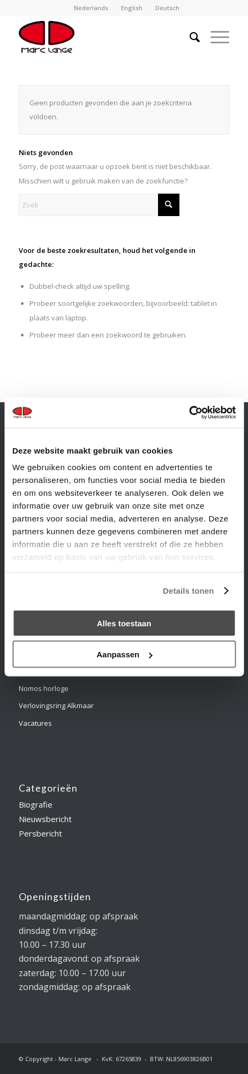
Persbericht (40, 833)
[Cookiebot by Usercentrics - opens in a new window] (189, 413)
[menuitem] (91, 8)
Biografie (35, 804)
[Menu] (214, 37)
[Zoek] (189, 37)
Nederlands (91, 8)
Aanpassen (124, 654)
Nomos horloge (44, 688)
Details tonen (188, 590)
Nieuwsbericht (45, 819)
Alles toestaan (124, 622)
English (131, 8)
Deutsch (167, 8)
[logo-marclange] (103, 37)
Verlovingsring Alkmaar (56, 705)
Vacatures (35, 723)
